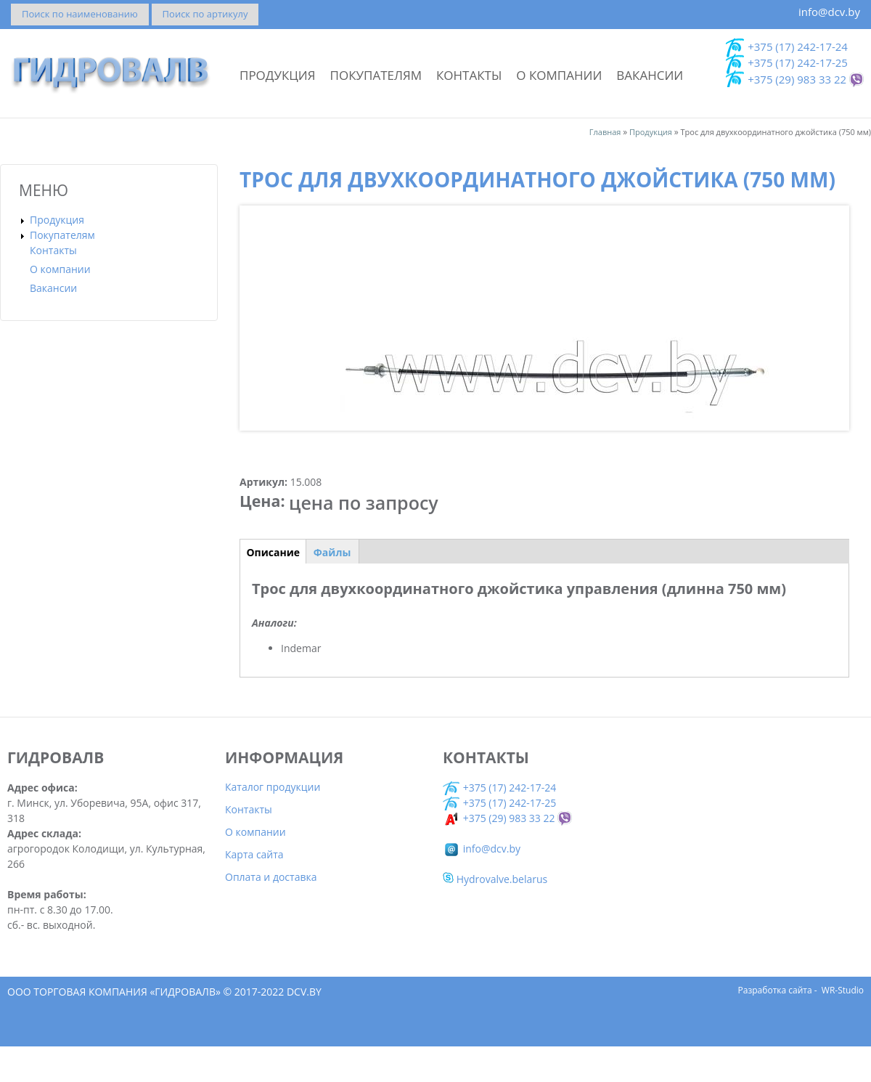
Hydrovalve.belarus (495, 915)
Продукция (278, 75)
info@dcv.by (829, 11)
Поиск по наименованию (80, 13)
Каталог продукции (272, 822)
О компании (559, 75)
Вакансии (649, 75)
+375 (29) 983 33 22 (797, 79)
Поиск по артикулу (205, 13)
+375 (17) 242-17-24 (798, 46)
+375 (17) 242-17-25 (798, 62)
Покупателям (376, 75)
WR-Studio (843, 1026)
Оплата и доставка (271, 912)
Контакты (469, 75)
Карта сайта (254, 890)
